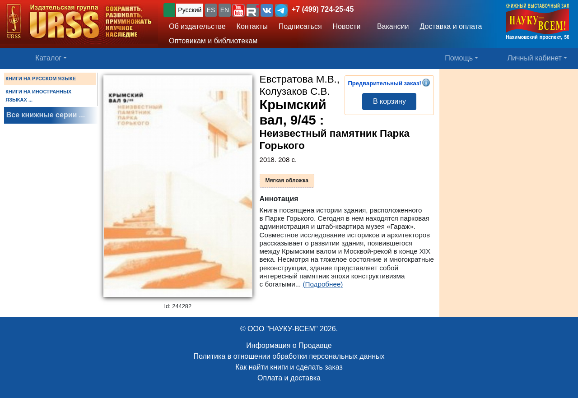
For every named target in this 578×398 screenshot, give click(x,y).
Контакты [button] (252, 26)
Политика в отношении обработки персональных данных (288, 356)
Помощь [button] (459, 58)
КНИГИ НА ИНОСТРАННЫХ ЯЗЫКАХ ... (38, 95)
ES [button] (211, 10)
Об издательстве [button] (197, 26)
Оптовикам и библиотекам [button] (213, 41)
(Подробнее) (323, 284)
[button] (238, 10)
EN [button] (224, 10)
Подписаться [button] (300, 26)
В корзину (389, 101)
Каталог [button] (48, 58)
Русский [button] (189, 10)
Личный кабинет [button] (535, 58)
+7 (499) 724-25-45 (323, 9)
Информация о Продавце (288, 345)
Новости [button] (347, 26)
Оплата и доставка (289, 378)
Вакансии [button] (390, 26)
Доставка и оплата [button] (451, 26)
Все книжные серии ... (45, 115)
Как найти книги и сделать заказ (289, 367)
